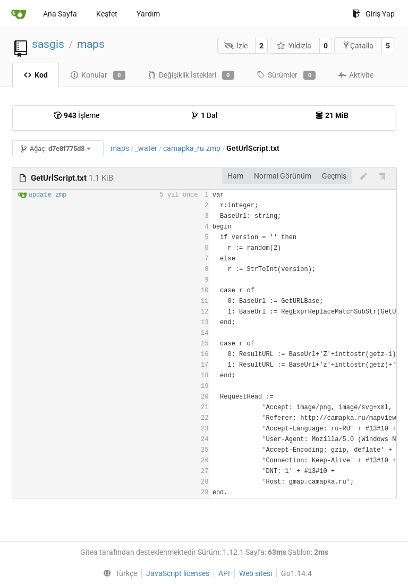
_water (146, 148)
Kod (35, 75)
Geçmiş (334, 176)
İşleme (76, 115)
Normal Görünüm (282, 176)
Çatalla (357, 45)
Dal (204, 115)
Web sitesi (255, 573)
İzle (236, 45)
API (224, 573)
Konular (97, 75)
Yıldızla (294, 45)
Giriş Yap (373, 14)
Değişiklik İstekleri (191, 75)
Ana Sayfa (60, 14)
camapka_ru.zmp (191, 148)
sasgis (48, 44)
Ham (235, 176)
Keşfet (106, 14)
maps (91, 44)
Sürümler (286, 75)
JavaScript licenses (177, 573)
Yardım (148, 14)
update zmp (48, 195)
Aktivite (355, 75)
